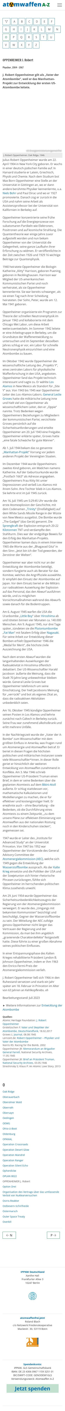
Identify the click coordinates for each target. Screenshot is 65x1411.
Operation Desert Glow (16, 1149)
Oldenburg (9, 1134)
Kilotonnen (10, 530)
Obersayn (8, 1112)
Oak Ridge (8, 1091)
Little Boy (26, 616)
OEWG (6, 1123)
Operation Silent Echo (15, 1165)
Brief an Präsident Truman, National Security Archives (29, 1061)
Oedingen (8, 1118)
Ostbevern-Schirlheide (16, 1206)
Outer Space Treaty (14, 1216)
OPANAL (7, 1139)
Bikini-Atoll (49, 785)
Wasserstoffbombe (15, 867)
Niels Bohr (10, 193)
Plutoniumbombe (46, 628)
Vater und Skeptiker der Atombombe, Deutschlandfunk (26, 1029)
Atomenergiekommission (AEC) (23, 859)
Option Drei (9, 1186)
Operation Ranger (13, 1160)
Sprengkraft (11, 526)
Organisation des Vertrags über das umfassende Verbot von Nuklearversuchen (31, 1193)
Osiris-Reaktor (11, 1200)
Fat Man (9, 633)
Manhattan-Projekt (16, 452)
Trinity (31, 509)
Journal (18, 1034)
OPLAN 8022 (10, 1176)
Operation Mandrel (14, 1155)
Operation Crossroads (15, 1144)
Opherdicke (9, 1170)
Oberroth (8, 1107)
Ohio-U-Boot (10, 1128)
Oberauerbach (11, 1097)
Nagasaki (53, 633)
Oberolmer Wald (12, 1102)
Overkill (7, 1221)
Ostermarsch (10, 1211)
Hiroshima (48, 616)
